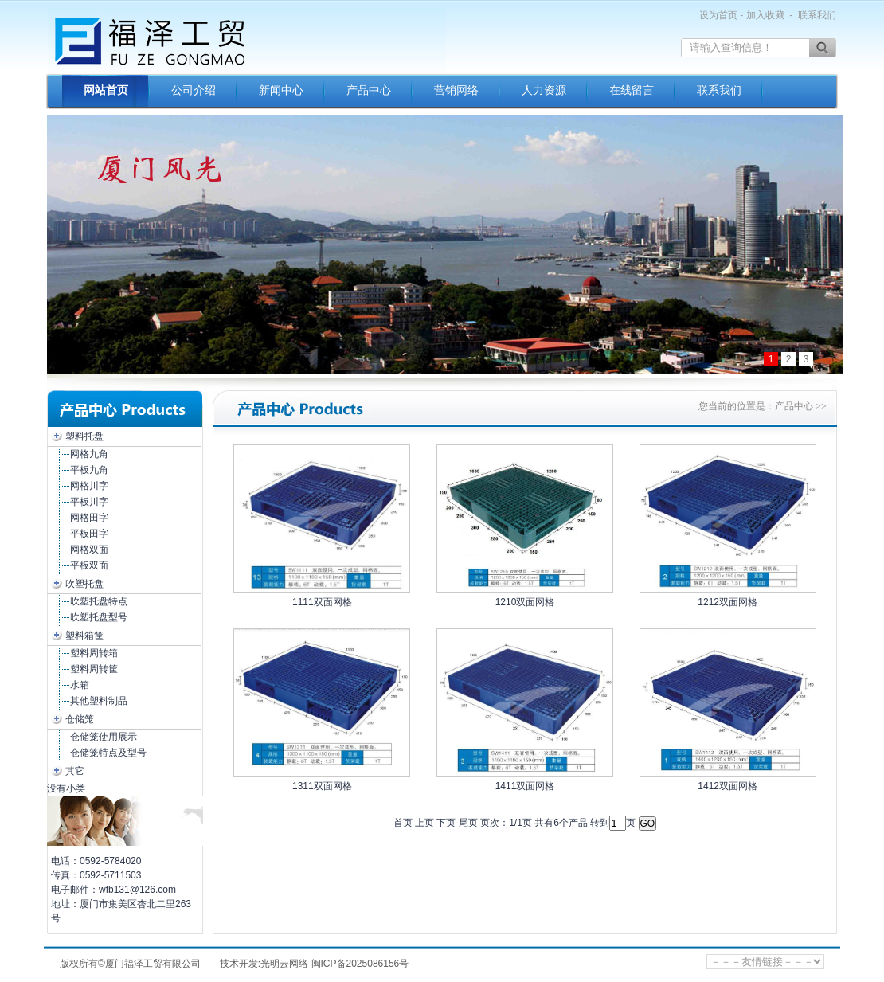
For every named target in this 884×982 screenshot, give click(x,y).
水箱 (79, 685)
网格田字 (89, 517)
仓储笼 (79, 719)
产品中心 (368, 90)
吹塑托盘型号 (98, 617)
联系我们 (817, 15)
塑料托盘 (84, 436)
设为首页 (718, 15)
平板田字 (89, 533)
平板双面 (89, 565)
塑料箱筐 (84, 635)
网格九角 (89, 454)
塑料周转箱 (94, 653)
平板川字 (89, 501)
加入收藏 (765, 15)
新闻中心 (281, 90)
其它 (74, 771)
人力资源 (544, 90)
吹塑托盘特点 (98, 601)
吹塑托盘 (84, 583)
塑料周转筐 (94, 669)
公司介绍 (193, 90)
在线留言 (631, 90)
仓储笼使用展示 (103, 736)
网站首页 (106, 90)
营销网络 (456, 90)
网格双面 (89, 549)
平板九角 (89, 469)
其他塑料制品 (98, 700)
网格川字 (89, 485)
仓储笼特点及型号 (108, 752)
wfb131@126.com (137, 889)
